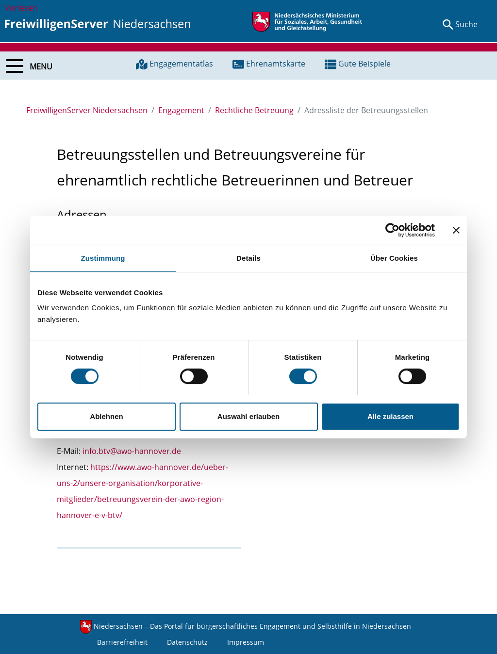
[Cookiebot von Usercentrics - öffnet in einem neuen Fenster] (392, 230)
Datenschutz (187, 642)
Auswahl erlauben (248, 416)
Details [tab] (248, 258)
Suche (466, 24)
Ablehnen (106, 416)
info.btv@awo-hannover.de (132, 451)
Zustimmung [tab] (103, 258)
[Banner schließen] (456, 230)
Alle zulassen (390, 416)
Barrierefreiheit (122, 642)
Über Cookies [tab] (394, 258)
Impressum (245, 642)
